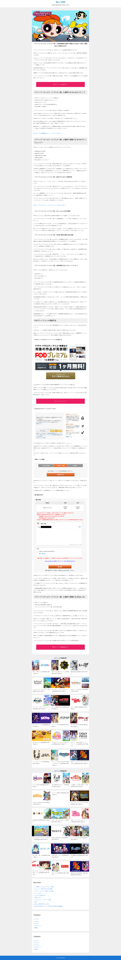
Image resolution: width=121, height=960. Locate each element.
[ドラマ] (36, 923)
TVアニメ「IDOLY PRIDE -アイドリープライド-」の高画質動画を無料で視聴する (79, 744)
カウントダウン (38, 893)
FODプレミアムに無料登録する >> (60, 647)
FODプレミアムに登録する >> (60, 84)
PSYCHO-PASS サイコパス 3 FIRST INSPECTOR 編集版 (48, 906)
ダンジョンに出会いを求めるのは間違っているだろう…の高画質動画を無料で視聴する (60, 763)
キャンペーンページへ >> (60, 401)
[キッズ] (36, 921)
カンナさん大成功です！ (40, 895)
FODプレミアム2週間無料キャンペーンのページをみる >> (47, 133)
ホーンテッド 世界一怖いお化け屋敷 (43, 889)
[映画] (36, 927)
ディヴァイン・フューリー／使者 (43, 899)
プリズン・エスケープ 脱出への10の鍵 (44, 891)
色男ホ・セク (38, 897)
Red (36, 901)
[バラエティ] (38, 925)
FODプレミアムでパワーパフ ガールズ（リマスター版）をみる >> (49, 205)
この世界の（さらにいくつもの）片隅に (44, 886)
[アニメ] (57, 658)
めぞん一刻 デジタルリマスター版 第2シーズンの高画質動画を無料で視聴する (41, 872)
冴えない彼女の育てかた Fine (42, 904)
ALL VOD (60, 2)
